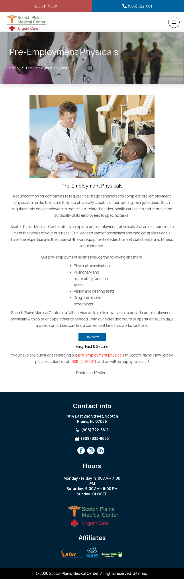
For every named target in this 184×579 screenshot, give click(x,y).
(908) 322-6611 (83, 361)
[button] (174, 22)
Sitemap (140, 573)
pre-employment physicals (101, 355)
